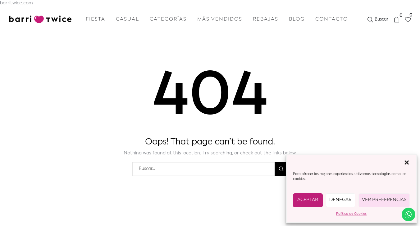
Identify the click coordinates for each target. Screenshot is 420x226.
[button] (407, 162)
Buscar (281, 169)
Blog (297, 19)
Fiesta (95, 19)
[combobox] (203, 169)
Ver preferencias (384, 200)
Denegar (340, 200)
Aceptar (307, 200)
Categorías (168, 19)
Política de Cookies (351, 214)
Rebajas (265, 19)
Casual (127, 19)
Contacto (331, 19)
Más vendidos (219, 19)
